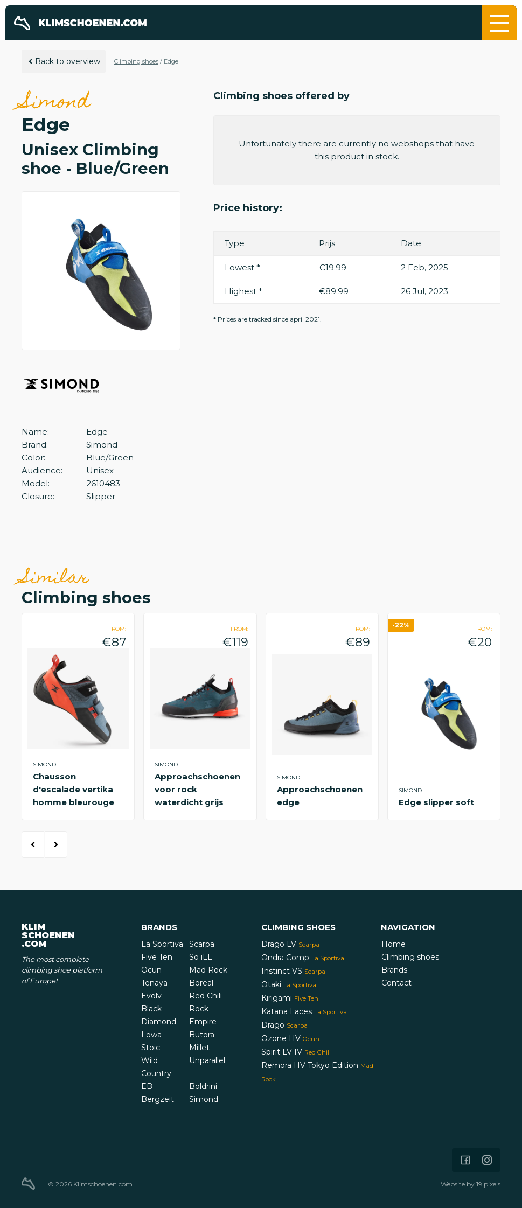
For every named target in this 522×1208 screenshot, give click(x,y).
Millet (199, 1047)
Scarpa (201, 944)
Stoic (150, 1047)
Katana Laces (304, 1011)
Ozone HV (290, 1038)
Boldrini (203, 1086)
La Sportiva (162, 944)
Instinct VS (293, 971)
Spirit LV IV (296, 1052)
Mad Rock (208, 970)
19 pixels (488, 1184)
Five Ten (156, 957)
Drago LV (290, 944)
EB (146, 1086)
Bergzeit (157, 1099)
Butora (201, 1034)
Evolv (151, 996)
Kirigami (289, 998)
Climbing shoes (136, 61)
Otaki (288, 984)
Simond (203, 1099)
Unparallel (207, 1060)
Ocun (151, 970)
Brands (394, 970)
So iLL (200, 957)
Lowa (151, 1034)
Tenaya (154, 983)
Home (393, 944)
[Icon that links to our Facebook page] (465, 1160)
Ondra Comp (302, 957)
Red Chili (205, 996)
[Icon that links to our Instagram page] (487, 1160)
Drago (284, 1025)
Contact (396, 983)
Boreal (201, 983)
